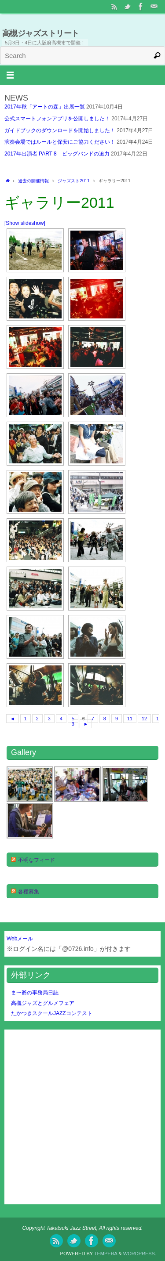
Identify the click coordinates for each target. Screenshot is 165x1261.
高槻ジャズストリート (40, 33)
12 (144, 718)
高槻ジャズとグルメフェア (42, 1003)
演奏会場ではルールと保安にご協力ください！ (59, 142)
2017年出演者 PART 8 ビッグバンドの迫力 (57, 154)
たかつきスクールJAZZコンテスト (51, 1013)
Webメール (20, 939)
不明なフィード (36, 860)
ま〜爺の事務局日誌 (35, 993)
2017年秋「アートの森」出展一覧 (44, 107)
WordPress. (139, 1253)
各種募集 (28, 892)
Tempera (105, 1253)
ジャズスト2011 (74, 180)
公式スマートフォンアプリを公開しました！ (57, 119)
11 (129, 718)
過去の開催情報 (33, 180)
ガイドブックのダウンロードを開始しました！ (59, 130)
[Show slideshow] (24, 223)
